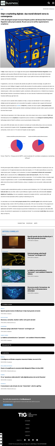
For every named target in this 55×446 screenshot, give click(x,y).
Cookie (27, 428)
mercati (4, 234)
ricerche (29, 223)
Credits (27, 435)
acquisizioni (5, 251)
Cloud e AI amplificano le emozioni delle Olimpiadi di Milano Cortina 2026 (22, 368)
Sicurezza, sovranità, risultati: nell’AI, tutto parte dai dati (18, 320)
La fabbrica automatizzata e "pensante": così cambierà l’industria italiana (40, 272)
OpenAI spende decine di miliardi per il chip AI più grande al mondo (40, 237)
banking (3, 374)
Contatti (27, 431)
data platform (4, 317)
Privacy (27, 424)
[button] (49, 3)
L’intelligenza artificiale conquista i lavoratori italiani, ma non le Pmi (21, 359)
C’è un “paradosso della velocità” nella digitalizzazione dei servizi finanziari (23, 377)
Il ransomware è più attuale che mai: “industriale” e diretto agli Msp (21, 386)
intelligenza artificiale (6, 365)
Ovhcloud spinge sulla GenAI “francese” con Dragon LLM (37, 254)
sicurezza (3, 383)
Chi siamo (27, 420)
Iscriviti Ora (7, 405)
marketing (21, 223)
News (2, 9)
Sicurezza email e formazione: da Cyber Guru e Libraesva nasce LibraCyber (39, 289)
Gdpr (35, 223)
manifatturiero (6, 268)
